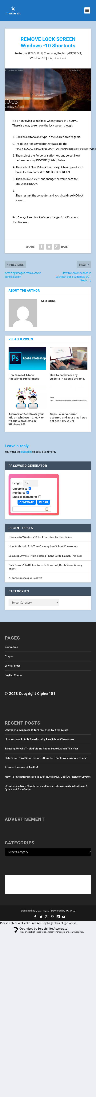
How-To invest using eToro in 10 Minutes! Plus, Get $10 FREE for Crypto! (48, 776)
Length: (17, 483)
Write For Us (12, 665)
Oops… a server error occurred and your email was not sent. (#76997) (68, 417)
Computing (11, 646)
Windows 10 (38, 58)
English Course (13, 675)
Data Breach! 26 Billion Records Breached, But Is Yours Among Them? (46, 758)
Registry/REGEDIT (69, 53)
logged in (26, 451)
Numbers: (18, 492)
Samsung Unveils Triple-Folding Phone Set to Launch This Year (45, 555)
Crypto (9, 656)
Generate (26, 502)
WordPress (70, 911)
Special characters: (24, 496)
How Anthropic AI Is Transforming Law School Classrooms (43, 546)
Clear (43, 502)
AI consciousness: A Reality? (25, 577)
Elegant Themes (42, 911)
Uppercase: (19, 488)
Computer (50, 53)
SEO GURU (34, 53)
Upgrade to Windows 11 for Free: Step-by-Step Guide (40, 537)
